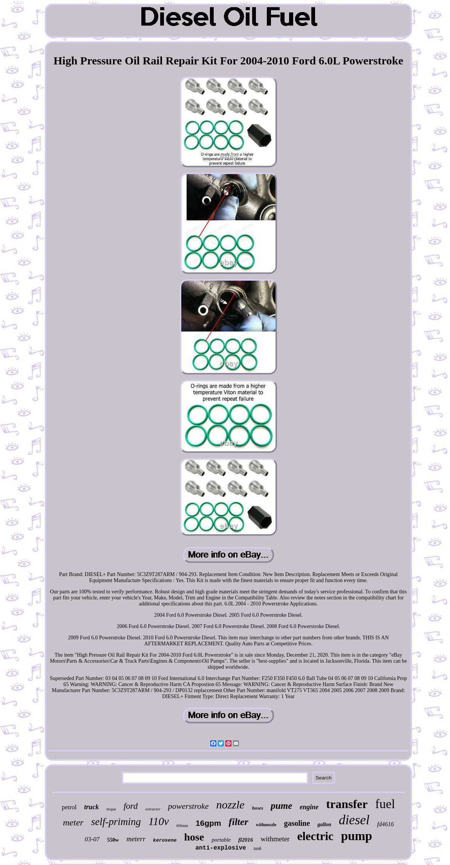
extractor (152, 809)
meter (73, 822)
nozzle (230, 804)
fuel (385, 804)
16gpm (208, 823)
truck (91, 807)
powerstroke (188, 806)
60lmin (182, 825)
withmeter (274, 839)
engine (309, 807)
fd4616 (385, 824)
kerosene (164, 840)
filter (238, 821)
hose (194, 837)
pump (356, 836)
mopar (111, 809)
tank (258, 848)
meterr (135, 839)
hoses (257, 808)
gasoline (297, 823)
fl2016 (245, 840)
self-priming (116, 821)
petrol (69, 807)
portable (221, 840)
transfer (346, 804)
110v (158, 821)
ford (131, 806)
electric (315, 836)
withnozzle (266, 824)
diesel (354, 820)
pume (281, 806)
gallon (324, 824)
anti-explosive (220, 848)
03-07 (92, 839)
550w (113, 840)
